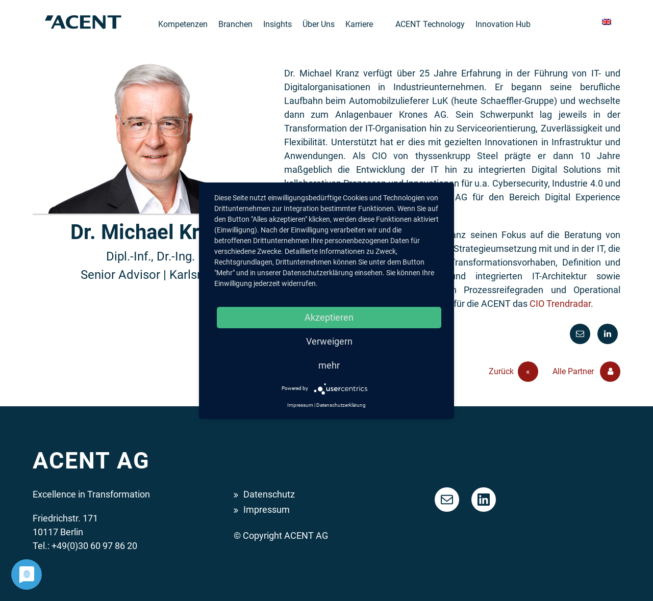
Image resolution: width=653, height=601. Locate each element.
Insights (277, 24)
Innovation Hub (503, 24)
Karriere (359, 24)
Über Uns (319, 24)
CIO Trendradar (560, 303)
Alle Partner (586, 371)
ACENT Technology (430, 24)
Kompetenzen (183, 24)
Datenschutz (269, 494)
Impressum (266, 509)
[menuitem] (606, 22)
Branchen (235, 24)
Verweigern (329, 341)
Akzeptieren (329, 317)
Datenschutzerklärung (341, 405)
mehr (329, 365)
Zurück (513, 371)
